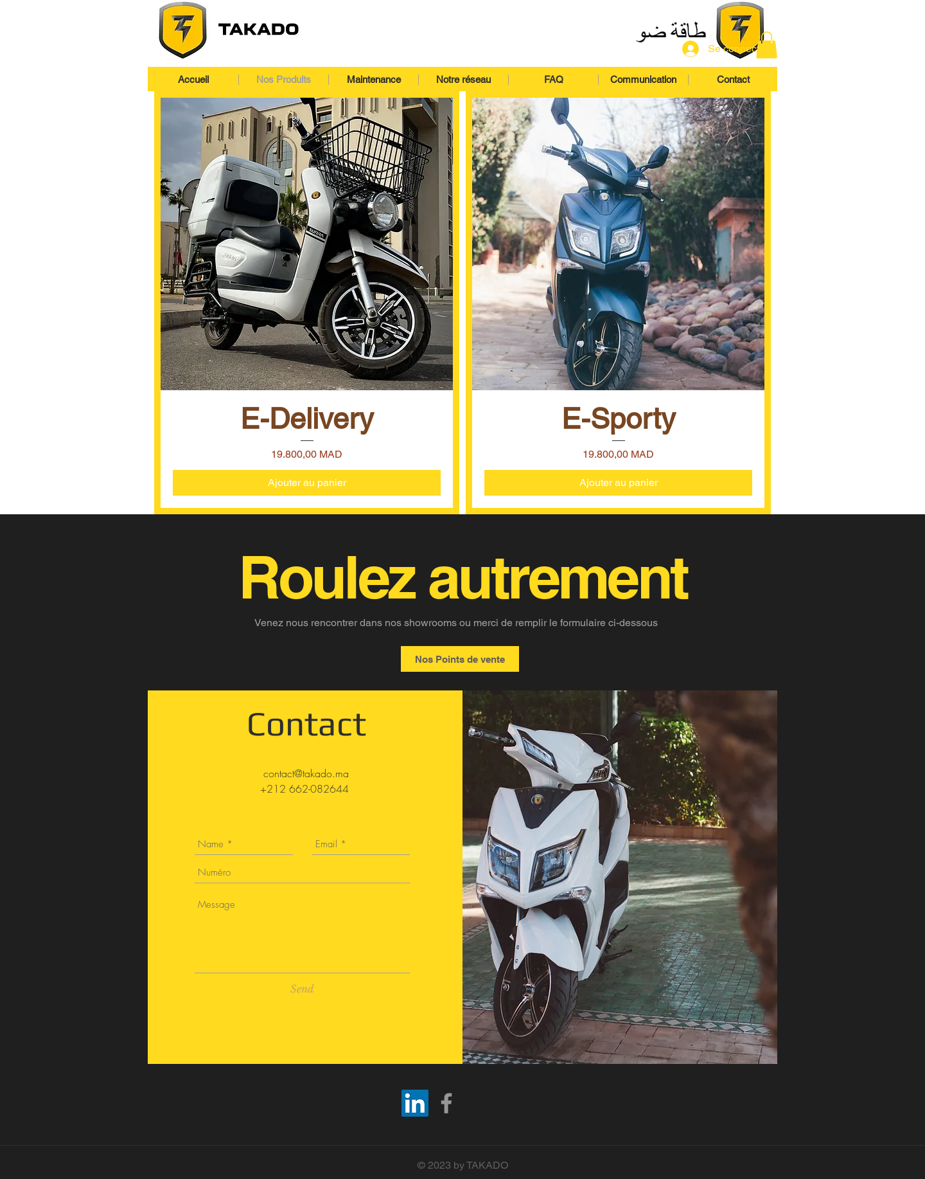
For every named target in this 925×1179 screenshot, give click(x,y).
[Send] (302, 989)
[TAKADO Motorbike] (446, 1103)
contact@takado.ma (306, 773)
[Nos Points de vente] (460, 659)
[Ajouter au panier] (307, 483)
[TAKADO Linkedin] (414, 1103)
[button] (766, 45)
